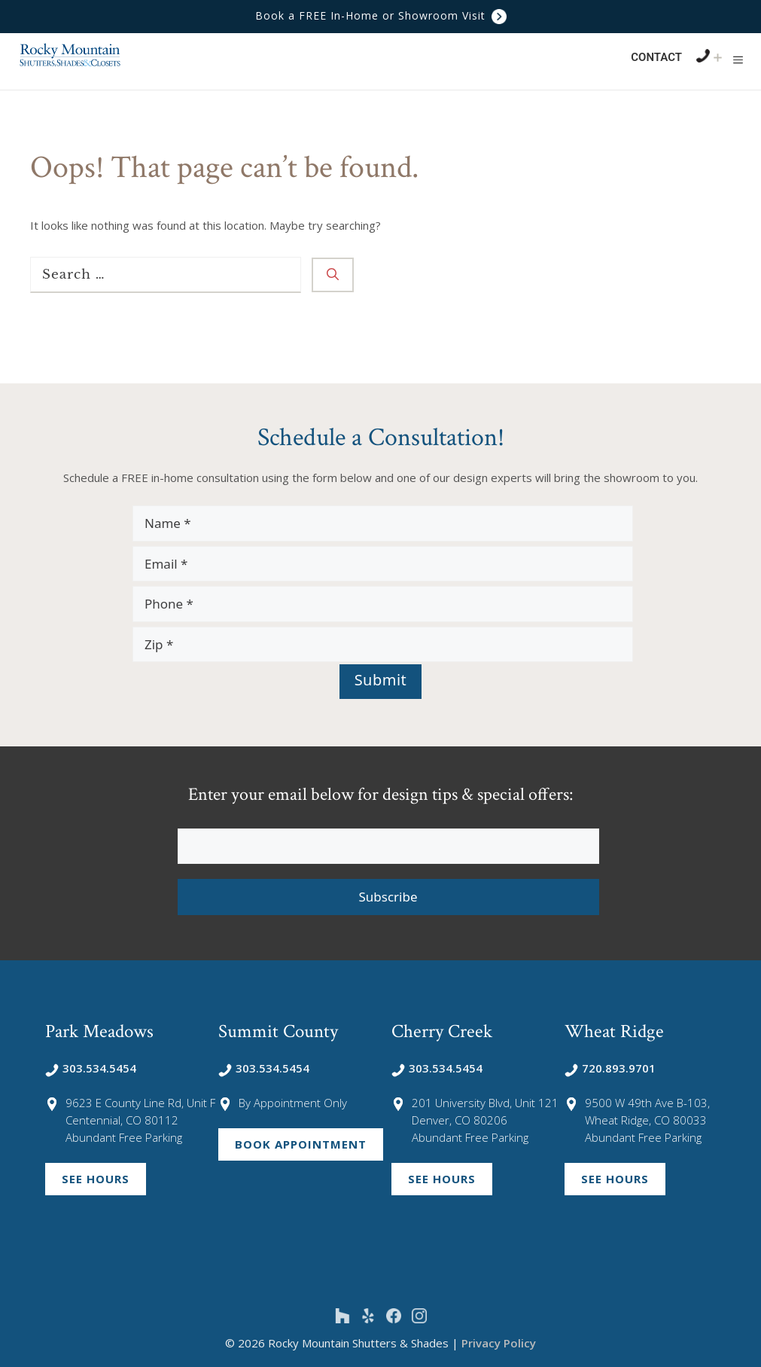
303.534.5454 (90, 1068)
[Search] (333, 275)
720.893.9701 (610, 1068)
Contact (656, 57)
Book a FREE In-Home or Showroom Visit (381, 15)
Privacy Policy (498, 1342)
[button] (738, 59)
